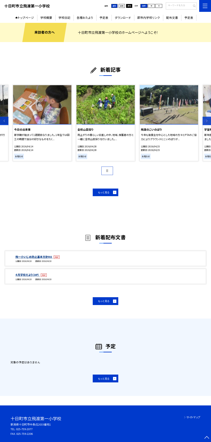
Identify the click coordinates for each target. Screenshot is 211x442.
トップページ (26, 17)
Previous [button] (4, 121)
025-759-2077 (24, 429)
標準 (144, 6)
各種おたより (85, 17)
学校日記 (64, 17)
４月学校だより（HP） (27, 275)
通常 (114, 6)
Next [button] (207, 121)
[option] (42, 123)
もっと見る (104, 192)
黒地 (129, 6)
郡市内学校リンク (148, 17)
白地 (121, 6)
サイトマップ (193, 417)
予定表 (103, 17)
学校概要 (46, 17)
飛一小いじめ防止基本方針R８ (34, 257)
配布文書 (172, 17)
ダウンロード (123, 17)
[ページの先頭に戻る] (207, 438)
